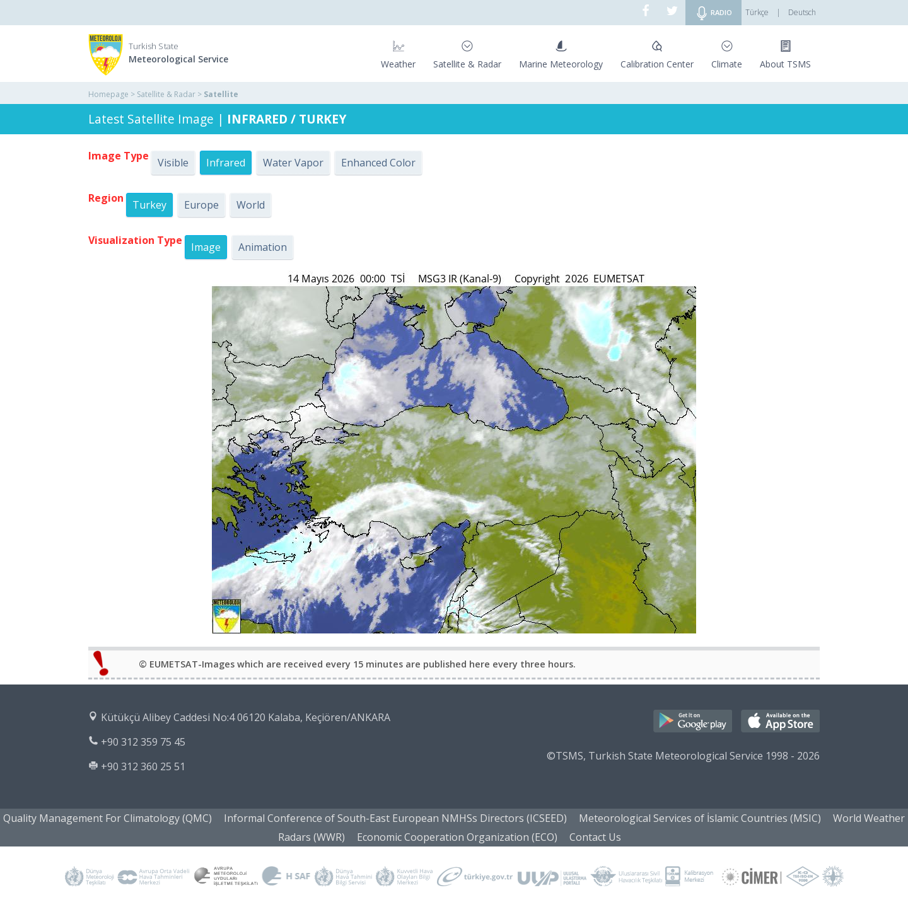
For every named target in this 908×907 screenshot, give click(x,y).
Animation (262, 247)
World (250, 205)
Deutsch (802, 12)
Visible (173, 163)
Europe (201, 205)
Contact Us (595, 837)
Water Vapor (293, 163)
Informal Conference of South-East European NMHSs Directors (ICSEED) (395, 818)
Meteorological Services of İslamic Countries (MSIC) (700, 818)
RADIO (713, 13)
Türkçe (757, 12)
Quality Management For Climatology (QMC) (107, 818)
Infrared (225, 163)
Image (206, 247)
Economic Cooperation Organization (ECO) (457, 837)
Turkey (149, 205)
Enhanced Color (378, 163)
